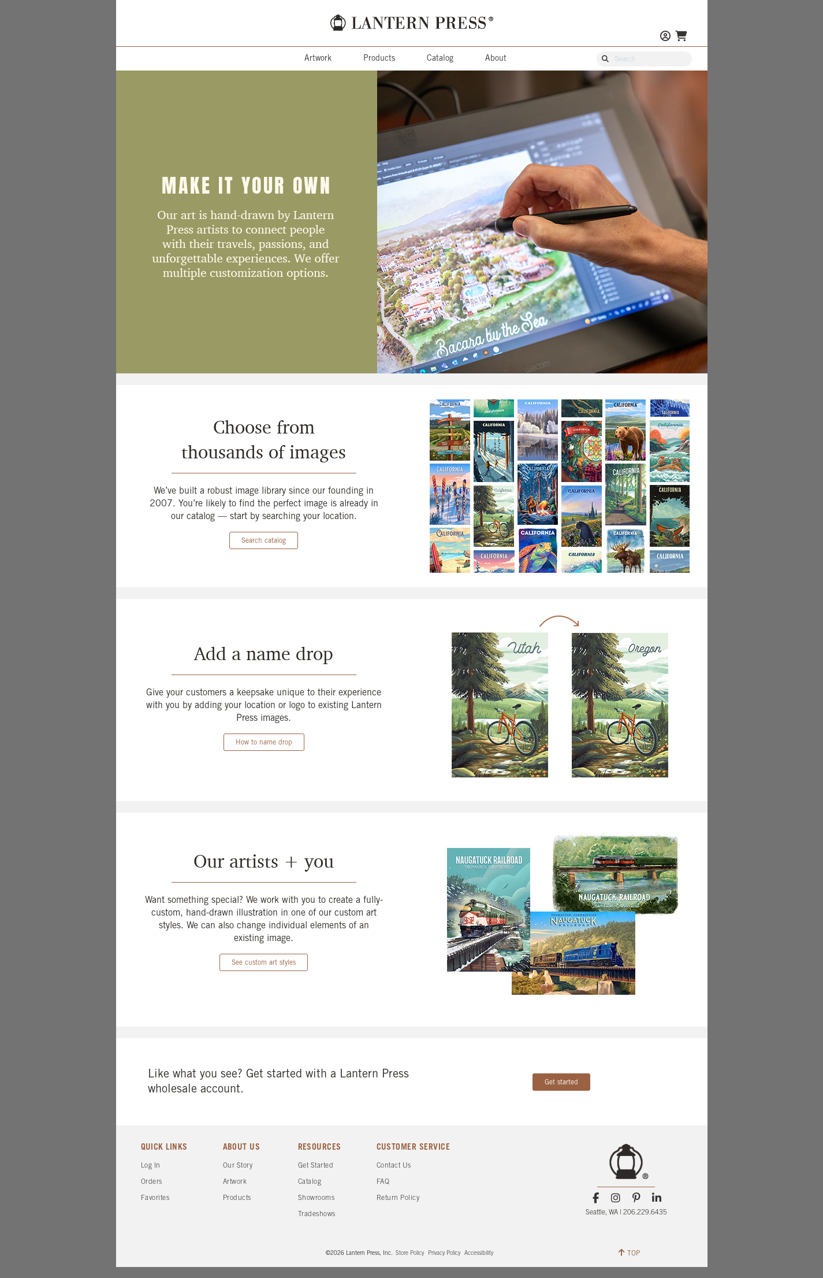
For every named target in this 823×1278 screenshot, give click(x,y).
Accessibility (478, 1253)
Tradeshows (317, 1214)
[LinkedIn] (656, 1198)
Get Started (316, 1165)
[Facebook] (596, 1198)
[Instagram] (616, 1198)
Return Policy (398, 1198)
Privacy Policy (444, 1253)
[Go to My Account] (665, 37)
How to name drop (264, 742)
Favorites (155, 1198)
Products (379, 58)
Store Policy (410, 1253)
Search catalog (263, 541)
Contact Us (394, 1165)
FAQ (383, 1182)
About (496, 58)
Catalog (440, 58)
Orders (151, 1182)
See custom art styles (264, 963)
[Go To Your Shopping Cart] (681, 37)
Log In (151, 1165)
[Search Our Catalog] (649, 59)
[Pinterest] (636, 1198)
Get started (561, 1082)
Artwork (318, 58)
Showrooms (316, 1198)
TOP (629, 1253)
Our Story (238, 1165)
